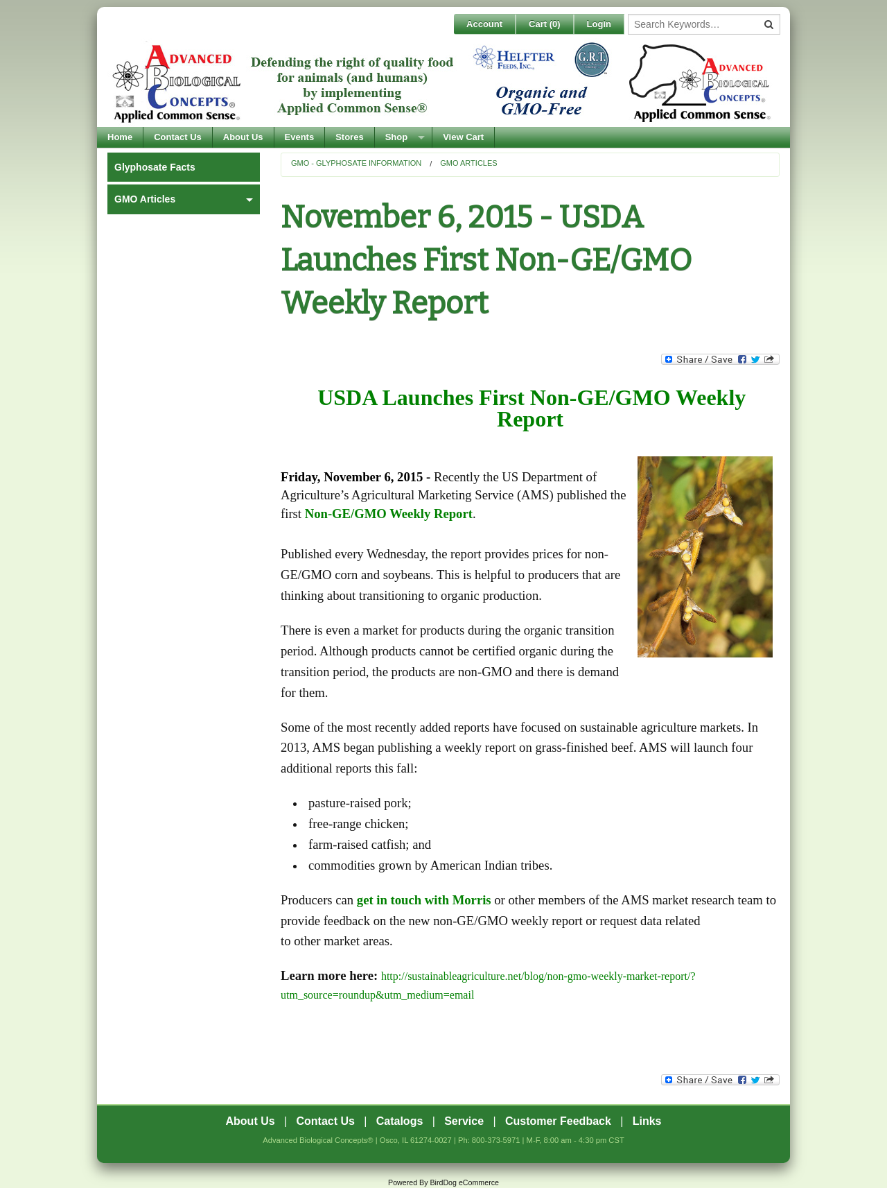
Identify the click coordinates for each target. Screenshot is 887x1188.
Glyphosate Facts (154, 167)
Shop (396, 137)
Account (484, 24)
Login (599, 24)
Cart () (545, 24)
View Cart (463, 137)
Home (119, 137)
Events (300, 137)
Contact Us (178, 137)
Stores (349, 137)
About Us (243, 137)
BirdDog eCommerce (464, 1182)
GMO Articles (468, 163)
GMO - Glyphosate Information (356, 163)
